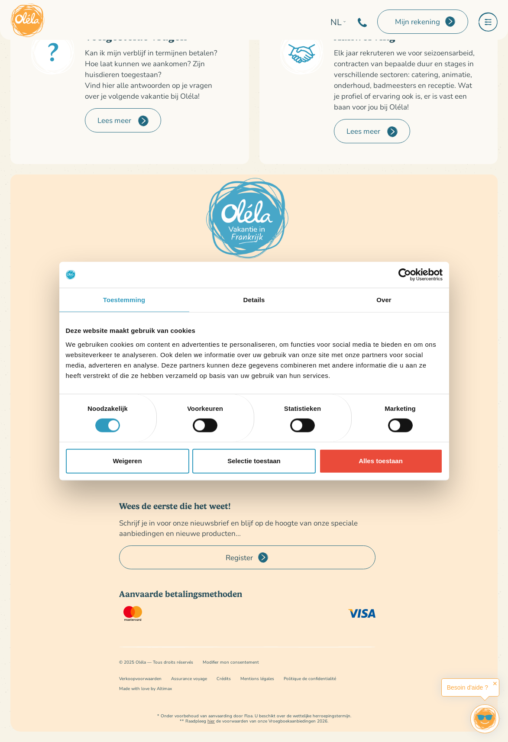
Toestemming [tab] (124, 299)
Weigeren (127, 461)
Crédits (224, 678)
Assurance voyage (189, 678)
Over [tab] (384, 299)
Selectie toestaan (254, 461)
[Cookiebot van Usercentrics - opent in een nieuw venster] (405, 274)
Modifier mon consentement (231, 662)
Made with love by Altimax (145, 688)
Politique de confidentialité (310, 678)
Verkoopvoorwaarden (140, 678)
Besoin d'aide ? (467, 687)
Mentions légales (257, 678)
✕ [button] (495, 683)
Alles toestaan (381, 461)
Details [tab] (254, 299)
